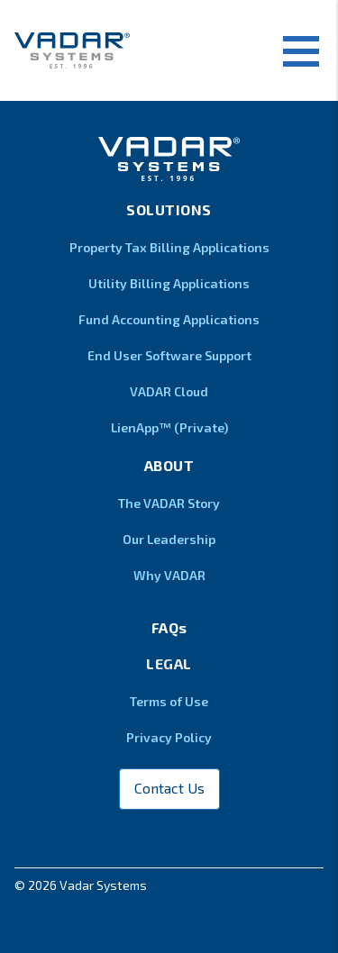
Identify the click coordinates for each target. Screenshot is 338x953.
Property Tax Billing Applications (169, 247)
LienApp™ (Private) (169, 427)
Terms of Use (169, 701)
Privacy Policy (169, 737)
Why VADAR (169, 575)
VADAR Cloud (169, 391)
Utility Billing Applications (169, 283)
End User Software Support (169, 355)
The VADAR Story (169, 503)
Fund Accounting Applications (169, 319)
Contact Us (169, 787)
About (169, 465)
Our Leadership (169, 539)
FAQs (169, 627)
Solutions (169, 209)
